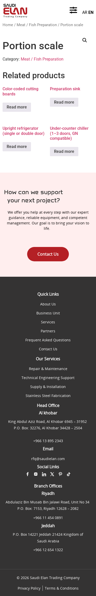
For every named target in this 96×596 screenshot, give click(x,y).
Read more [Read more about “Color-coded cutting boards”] (17, 107)
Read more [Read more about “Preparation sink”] (64, 102)
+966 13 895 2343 (48, 440)
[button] (84, 40)
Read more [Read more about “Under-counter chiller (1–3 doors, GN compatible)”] (64, 151)
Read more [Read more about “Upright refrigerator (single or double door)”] (17, 146)
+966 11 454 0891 (48, 517)
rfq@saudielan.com (48, 458)
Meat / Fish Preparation (37, 25)
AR (84, 12)
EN (90, 12)
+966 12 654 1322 (48, 549)
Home (8, 25)
